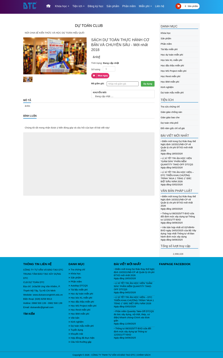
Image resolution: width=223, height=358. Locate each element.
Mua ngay (102, 75)
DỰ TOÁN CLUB (89, 25)
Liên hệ (159, 6)
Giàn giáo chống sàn (171, 112)
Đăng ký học (95, 6)
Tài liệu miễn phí (169, 49)
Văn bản (74, 317)
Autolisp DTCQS (78, 285)
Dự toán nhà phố (169, 122)
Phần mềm (129, 6)
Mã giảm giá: (97, 83)
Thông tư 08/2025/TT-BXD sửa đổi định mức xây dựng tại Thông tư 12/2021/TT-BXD (178, 216)
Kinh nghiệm (167, 87)
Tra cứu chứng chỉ (170, 106)
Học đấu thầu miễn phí (172, 65)
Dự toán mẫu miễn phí (172, 92)
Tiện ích (77, 6)
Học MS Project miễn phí (173, 71)
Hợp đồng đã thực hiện (82, 338)
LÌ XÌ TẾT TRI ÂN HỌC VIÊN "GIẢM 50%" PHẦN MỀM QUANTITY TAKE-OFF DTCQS (177, 161)
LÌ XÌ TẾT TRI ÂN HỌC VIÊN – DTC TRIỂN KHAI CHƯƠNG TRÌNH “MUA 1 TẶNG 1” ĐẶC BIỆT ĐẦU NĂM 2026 (134, 300)
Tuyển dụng (76, 329)
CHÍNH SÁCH (143, 355)
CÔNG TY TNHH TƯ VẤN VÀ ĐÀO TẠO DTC (113, 355)
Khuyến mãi (76, 333)
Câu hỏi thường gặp (80, 342)
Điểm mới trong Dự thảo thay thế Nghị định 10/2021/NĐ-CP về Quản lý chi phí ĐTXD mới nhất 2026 (134, 272)
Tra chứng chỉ (77, 269)
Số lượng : (96, 69)
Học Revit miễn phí (170, 76)
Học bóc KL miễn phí (171, 60)
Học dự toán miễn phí (172, 54)
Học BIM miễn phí (170, 81)
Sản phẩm (113, 6)
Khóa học (61, 6)
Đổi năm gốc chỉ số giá (173, 128)
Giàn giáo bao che (170, 117)
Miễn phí (144, 6)
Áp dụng (147, 84)
